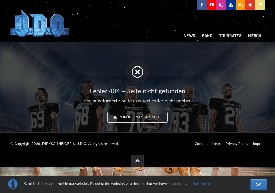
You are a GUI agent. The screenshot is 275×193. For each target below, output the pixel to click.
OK (258, 184)
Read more (203, 183)
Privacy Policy (237, 143)
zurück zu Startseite (140, 117)
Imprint (259, 143)
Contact (201, 143)
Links (216, 143)
